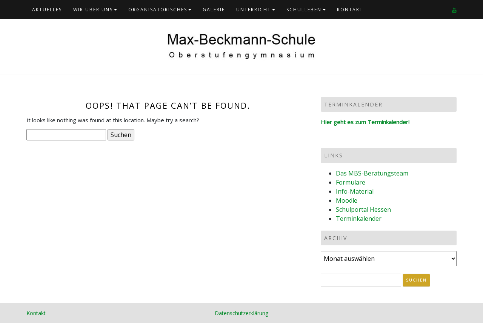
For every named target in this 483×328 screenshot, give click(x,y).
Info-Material (355, 191)
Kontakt (350, 9)
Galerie (214, 9)
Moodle (346, 200)
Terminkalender (358, 218)
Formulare (350, 182)
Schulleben (303, 9)
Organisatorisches (157, 9)
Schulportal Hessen (363, 209)
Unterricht (253, 9)
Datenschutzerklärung (241, 313)
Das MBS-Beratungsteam (372, 173)
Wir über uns (93, 9)
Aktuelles (47, 9)
